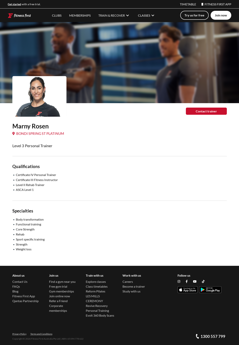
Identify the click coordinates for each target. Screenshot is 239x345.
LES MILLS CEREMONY (94, 298)
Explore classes (96, 281)
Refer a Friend (58, 301)
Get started (14, 4)
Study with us (131, 291)
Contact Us (19, 281)
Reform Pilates (95, 291)
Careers (127, 281)
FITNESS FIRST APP (216, 4)
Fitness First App (23, 296)
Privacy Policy (19, 333)
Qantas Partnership (25, 301)
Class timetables (97, 286)
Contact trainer (206, 111)
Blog (15, 291)
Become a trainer (133, 286)
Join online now (59, 296)
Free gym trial (58, 286)
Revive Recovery (97, 306)
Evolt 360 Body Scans (100, 315)
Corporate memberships (58, 308)
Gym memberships (61, 291)
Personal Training (97, 310)
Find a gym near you (62, 281)
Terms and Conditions (41, 333)
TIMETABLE (188, 4)
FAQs (16, 286)
